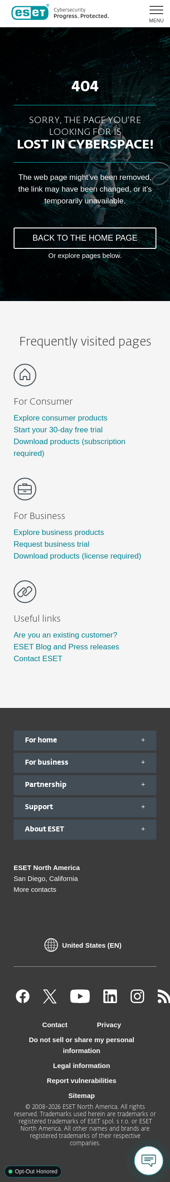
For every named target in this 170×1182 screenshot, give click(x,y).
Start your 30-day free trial (58, 429)
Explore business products (59, 532)
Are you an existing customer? (65, 635)
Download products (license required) (77, 556)
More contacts (35, 889)
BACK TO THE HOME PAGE (85, 237)
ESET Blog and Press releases (66, 647)
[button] (153, 13)
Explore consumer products (60, 418)
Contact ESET (38, 658)
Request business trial (51, 544)
